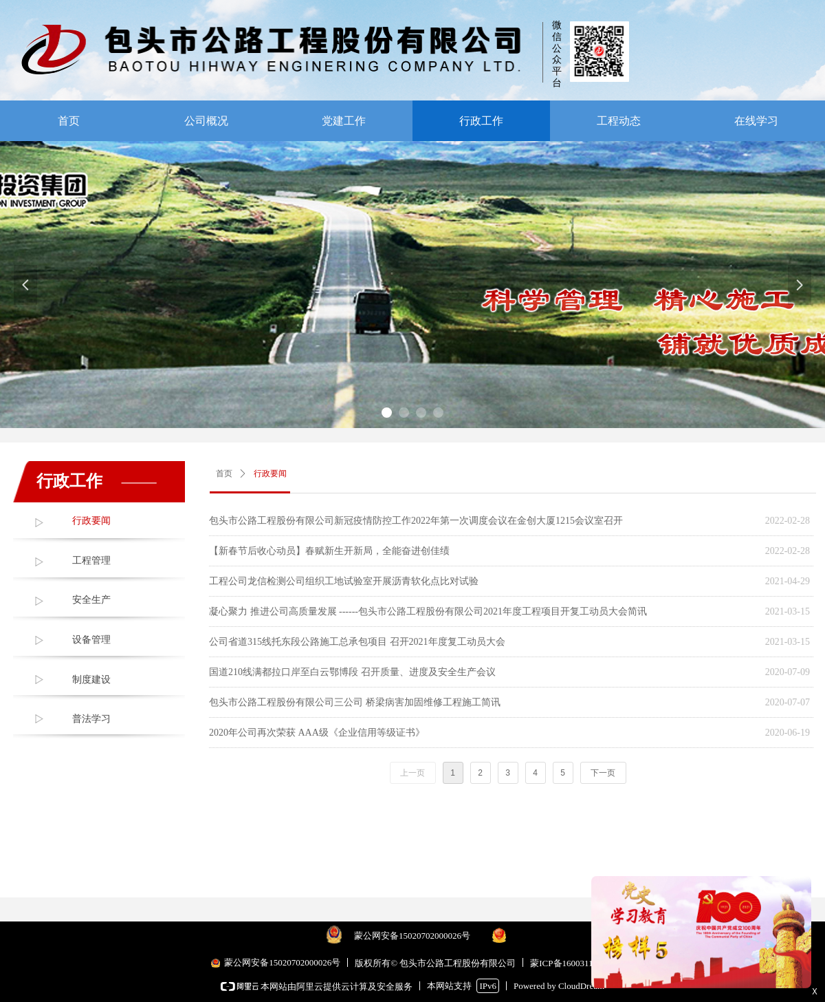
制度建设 (91, 679)
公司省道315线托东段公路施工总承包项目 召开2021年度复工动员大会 (357, 642)
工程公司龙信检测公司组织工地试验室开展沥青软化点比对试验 (343, 581)
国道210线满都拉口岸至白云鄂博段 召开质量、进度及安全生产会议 (352, 672)
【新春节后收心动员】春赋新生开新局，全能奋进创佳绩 (329, 551)
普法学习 (91, 719)
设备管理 (91, 640)
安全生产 (91, 600)
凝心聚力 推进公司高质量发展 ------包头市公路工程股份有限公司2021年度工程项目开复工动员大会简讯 (428, 611)
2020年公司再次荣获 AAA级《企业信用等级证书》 (317, 732)
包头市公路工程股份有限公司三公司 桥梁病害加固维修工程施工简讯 (354, 702)
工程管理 (91, 560)
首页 (224, 473)
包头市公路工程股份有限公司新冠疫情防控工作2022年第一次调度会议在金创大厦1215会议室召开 (416, 520)
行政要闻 (91, 520)
